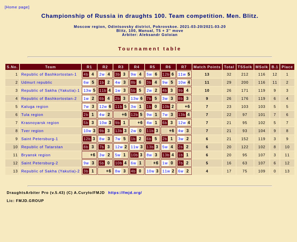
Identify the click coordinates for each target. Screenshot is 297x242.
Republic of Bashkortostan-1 (49, 74)
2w (102, 74)
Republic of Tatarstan (42, 147)
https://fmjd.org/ (125, 193)
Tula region (32, 115)
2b (117, 98)
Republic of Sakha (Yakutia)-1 (50, 90)
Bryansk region (35, 155)
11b (102, 90)
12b (166, 74)
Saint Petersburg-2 (39, 163)
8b (133, 82)
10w (182, 82)
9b (180, 90)
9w (133, 74)
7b (149, 98)
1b (101, 82)
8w (102, 139)
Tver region (32, 131)
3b (117, 74)
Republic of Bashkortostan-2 (49, 98)
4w (117, 82)
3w (165, 98)
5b (133, 90)
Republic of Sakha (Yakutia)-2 (50, 171)
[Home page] (17, 7)
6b (101, 98)
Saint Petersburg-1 (39, 139)
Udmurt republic (36, 82)
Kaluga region (34, 107)
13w (87, 90)
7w (86, 107)
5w (149, 74)
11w (182, 74)
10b (166, 107)
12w (103, 107)
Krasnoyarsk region (40, 123)
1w (117, 90)
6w (86, 82)
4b (86, 74)
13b (181, 115)
